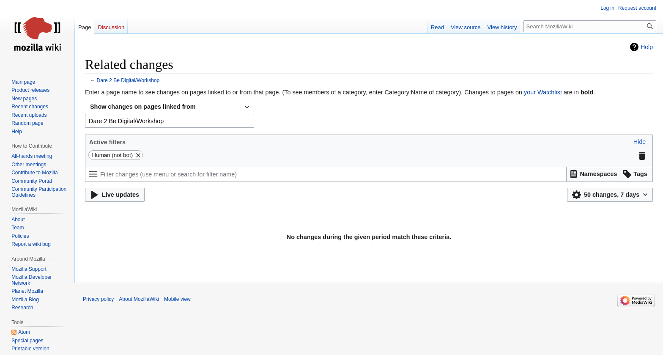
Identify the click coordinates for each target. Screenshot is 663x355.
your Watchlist (543, 92)
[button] (639, 142)
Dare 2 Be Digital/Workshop (128, 80)
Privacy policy (98, 299)
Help (647, 47)
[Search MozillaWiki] (589, 26)
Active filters (107, 142)
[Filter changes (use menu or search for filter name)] (326, 174)
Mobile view (177, 299)
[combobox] (169, 107)
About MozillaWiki (139, 299)
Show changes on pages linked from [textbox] (142, 106)
